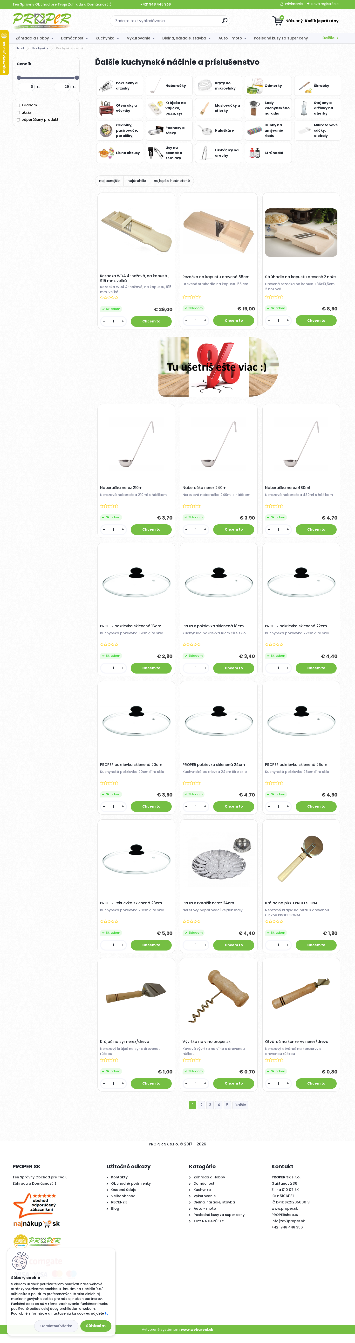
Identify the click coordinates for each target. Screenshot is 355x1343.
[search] (224, 22)
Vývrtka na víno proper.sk (207, 1049)
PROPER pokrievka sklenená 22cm (297, 630)
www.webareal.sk (197, 1338)
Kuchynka (105, 38)
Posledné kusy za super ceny (281, 38)
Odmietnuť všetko (56, 1326)
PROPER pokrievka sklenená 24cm (214, 769)
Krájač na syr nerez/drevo (125, 1049)
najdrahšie (137, 180)
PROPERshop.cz (285, 1223)
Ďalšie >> (240, 1114)
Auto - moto (230, 38)
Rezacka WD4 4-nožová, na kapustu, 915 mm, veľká (135, 279)
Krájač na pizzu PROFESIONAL (293, 909)
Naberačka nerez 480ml (288, 490)
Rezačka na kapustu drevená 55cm (216, 277)
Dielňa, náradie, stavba (184, 38)
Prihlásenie (294, 3)
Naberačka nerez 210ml (122, 490)
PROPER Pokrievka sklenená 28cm (132, 909)
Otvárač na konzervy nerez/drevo (297, 1049)
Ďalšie (328, 37)
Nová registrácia (325, 3)
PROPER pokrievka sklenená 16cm (131, 630)
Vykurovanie (138, 38)
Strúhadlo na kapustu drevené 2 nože (301, 277)
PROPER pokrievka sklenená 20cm (132, 769)
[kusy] (114, 322)
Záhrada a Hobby (32, 38)
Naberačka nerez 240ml (205, 490)
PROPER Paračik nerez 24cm (209, 909)
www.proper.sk (285, 1217)
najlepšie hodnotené (172, 180)
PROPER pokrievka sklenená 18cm (214, 630)
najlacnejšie (109, 180)
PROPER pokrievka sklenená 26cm (297, 769)
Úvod (20, 48)
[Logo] (42, 21)
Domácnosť (72, 38)
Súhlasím (96, 1326)
